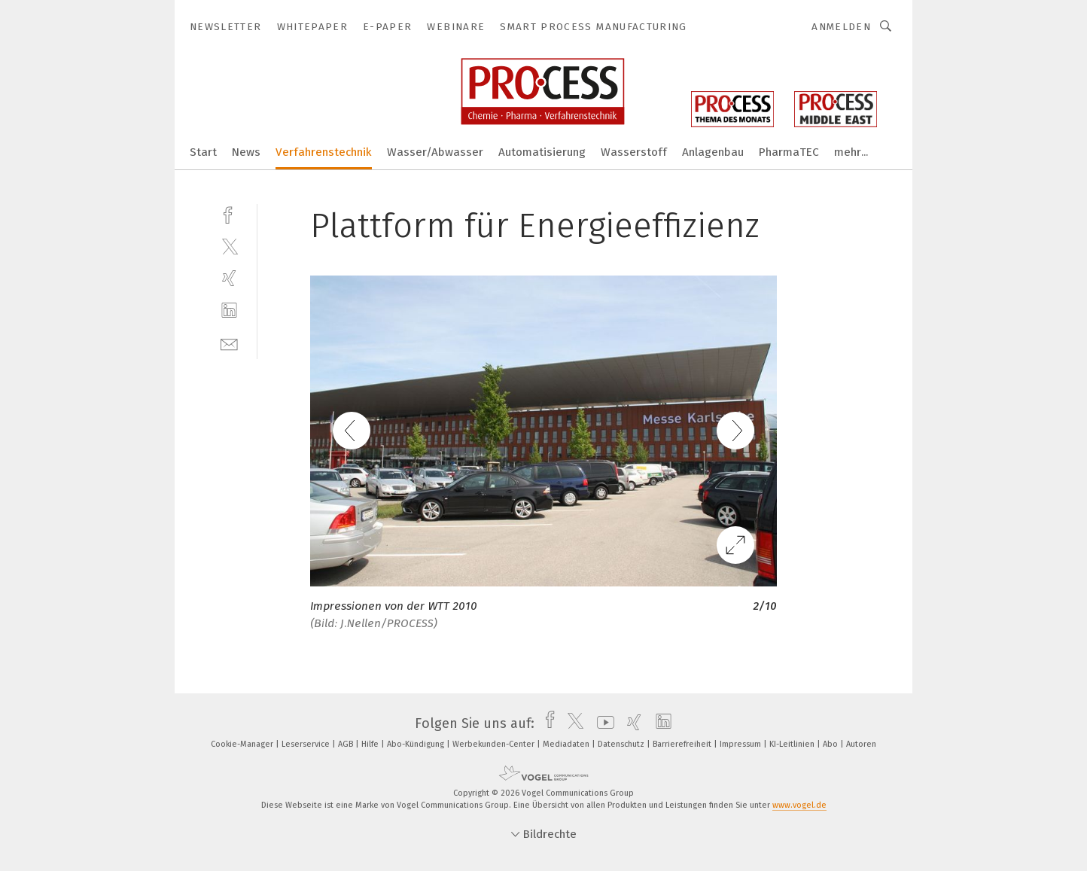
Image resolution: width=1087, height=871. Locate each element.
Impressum (741, 744)
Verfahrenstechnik (324, 152)
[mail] (229, 342)
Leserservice (307, 744)
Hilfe (371, 744)
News (246, 152)
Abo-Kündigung (416, 744)
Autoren (861, 744)
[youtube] (601, 723)
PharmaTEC (789, 152)
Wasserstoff (634, 152)
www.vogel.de (799, 805)
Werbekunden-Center (494, 744)
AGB (346, 744)
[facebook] (229, 213)
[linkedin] (229, 310)
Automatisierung (542, 152)
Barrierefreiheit (683, 744)
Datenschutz (622, 744)
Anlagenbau (713, 152)
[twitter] (229, 245)
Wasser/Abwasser (435, 152)
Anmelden (841, 26)
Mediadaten (567, 744)
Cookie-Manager (243, 744)
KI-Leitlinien (793, 744)
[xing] (229, 278)
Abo (831, 744)
